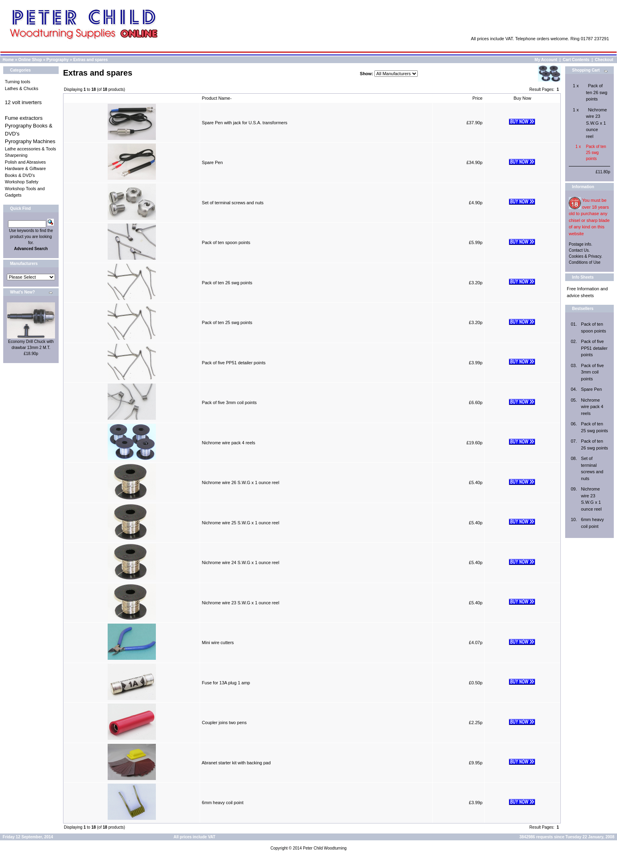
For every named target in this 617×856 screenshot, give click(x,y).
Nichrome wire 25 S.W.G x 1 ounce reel (241, 522)
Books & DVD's (20, 175)
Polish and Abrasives (25, 162)
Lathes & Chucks (21, 88)
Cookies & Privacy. (585, 256)
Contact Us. (579, 250)
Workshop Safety (22, 181)
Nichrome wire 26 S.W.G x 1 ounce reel (241, 482)
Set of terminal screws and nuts (233, 202)
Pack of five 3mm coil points (229, 402)
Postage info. (580, 244)
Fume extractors (24, 118)
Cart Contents (576, 59)
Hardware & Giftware (25, 168)
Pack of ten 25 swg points (227, 322)
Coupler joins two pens (224, 722)
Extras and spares (90, 59)
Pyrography (58, 59)
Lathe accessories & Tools (30, 148)
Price (477, 98)
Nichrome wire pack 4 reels (228, 442)
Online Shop (30, 59)
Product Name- (217, 98)
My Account (546, 59)
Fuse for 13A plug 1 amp (226, 682)
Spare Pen (212, 162)
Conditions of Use (585, 262)
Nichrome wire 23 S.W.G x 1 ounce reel (241, 602)
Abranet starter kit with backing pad (236, 762)
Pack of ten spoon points (226, 242)
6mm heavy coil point (222, 802)
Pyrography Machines (30, 141)
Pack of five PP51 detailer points (234, 362)
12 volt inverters (23, 102)
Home (8, 59)
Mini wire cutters (218, 642)
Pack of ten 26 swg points (227, 282)
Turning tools (17, 81)
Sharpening (16, 155)
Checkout (604, 59)
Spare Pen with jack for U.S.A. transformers (245, 122)
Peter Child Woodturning (325, 848)
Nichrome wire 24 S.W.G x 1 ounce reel (241, 562)
